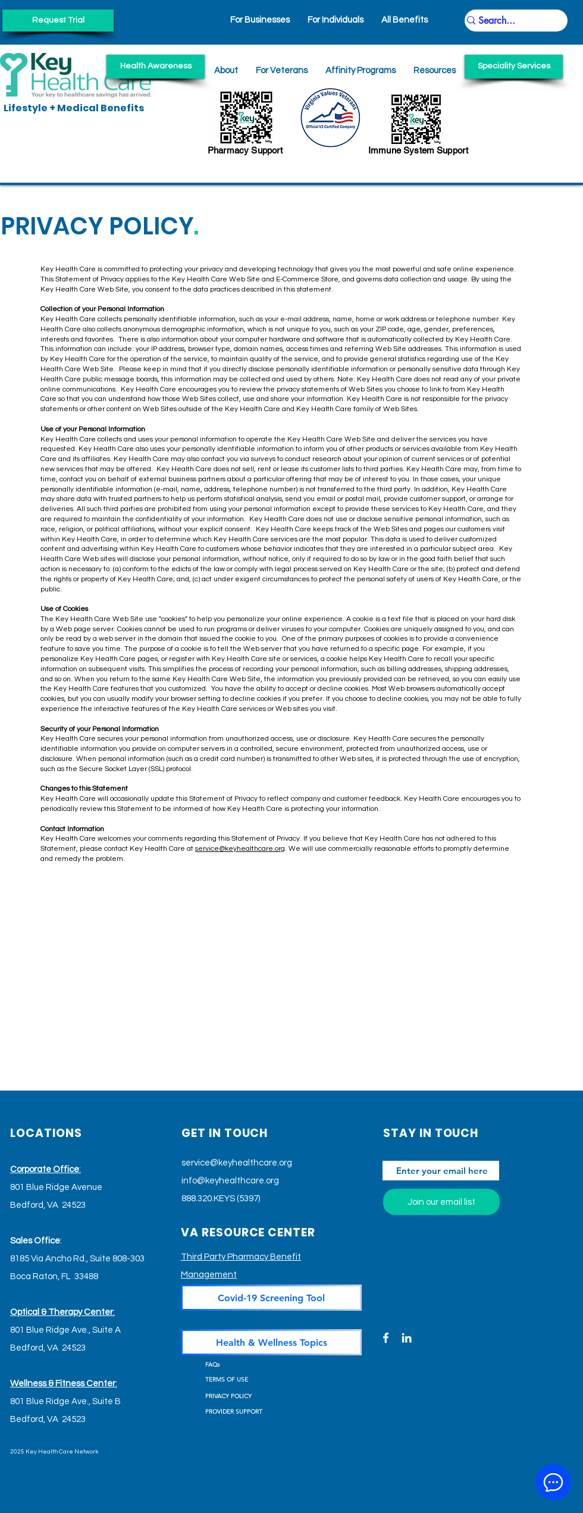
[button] (435, 70)
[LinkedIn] (406, 1338)
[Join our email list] (441, 1202)
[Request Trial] (58, 21)
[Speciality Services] (514, 67)
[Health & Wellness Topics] (271, 1342)
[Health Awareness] (155, 67)
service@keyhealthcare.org (240, 849)
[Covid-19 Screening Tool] (271, 1298)
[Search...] (510, 21)
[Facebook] (386, 1338)
